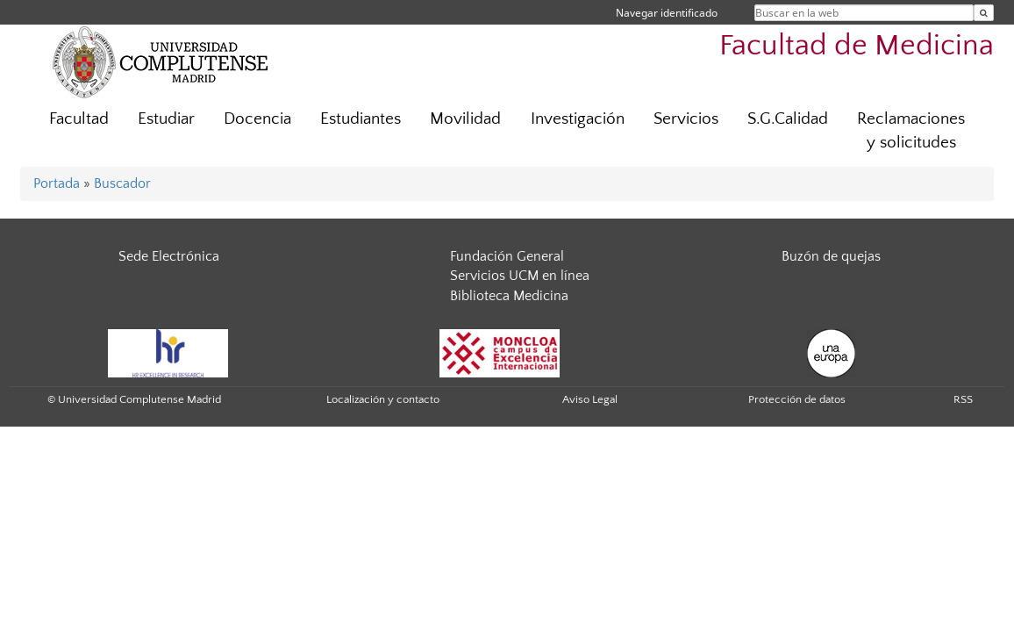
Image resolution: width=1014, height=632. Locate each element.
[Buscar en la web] (984, 12)
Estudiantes (360, 119)
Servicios (685, 119)
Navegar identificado (667, 12)
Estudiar (166, 119)
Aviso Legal (590, 399)
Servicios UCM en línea (519, 276)
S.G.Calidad (787, 119)
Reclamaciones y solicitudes (911, 131)
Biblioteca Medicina (509, 296)
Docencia (257, 119)
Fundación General (507, 256)
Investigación (578, 119)
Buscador (122, 183)
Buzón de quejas (831, 256)
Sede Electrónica (168, 256)
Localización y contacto (382, 399)
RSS (963, 399)
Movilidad (465, 119)
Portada (56, 183)
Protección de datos (797, 399)
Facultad (79, 119)
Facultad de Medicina (856, 46)
